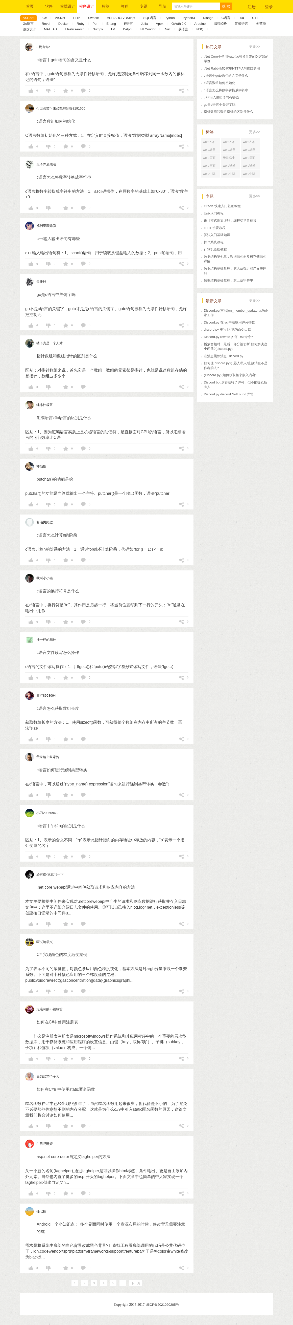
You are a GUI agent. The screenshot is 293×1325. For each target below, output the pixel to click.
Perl (95, 24)
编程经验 (220, 24)
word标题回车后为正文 (210, 151)
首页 (30, 6)
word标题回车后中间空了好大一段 (250, 151)
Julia (144, 24)
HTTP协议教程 (215, 228)
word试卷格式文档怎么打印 (230, 166)
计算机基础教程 (215, 249)
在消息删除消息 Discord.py (223, 356)
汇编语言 (241, 24)
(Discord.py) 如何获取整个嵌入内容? (230, 375)
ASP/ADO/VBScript (121, 18)
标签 (105, 6)
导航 (162, 6)
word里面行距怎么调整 (210, 159)
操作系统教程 (214, 242)
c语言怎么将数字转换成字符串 (226, 90)
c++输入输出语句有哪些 (221, 97)
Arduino (200, 24)
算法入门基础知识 (217, 235)
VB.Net (60, 18)
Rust (167, 29)
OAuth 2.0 (179, 24)
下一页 (135, 1283)
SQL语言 (149, 18)
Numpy (97, 29)
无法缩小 (229, 158)
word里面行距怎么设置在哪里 (210, 166)
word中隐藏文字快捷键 (230, 175)
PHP (76, 18)
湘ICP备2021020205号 (162, 1305)
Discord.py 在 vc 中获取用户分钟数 (229, 322)
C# (44, 18)
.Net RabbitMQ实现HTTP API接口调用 (232, 68)
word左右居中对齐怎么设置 (250, 143)
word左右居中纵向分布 (210, 143)
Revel (46, 24)
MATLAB (50, 29)
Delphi (127, 29)
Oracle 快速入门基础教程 (222, 206)
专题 (143, 6)
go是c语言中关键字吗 (219, 104)
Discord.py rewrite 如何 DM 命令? (228, 337)
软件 (49, 6)
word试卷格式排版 (249, 166)
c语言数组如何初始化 (219, 83)
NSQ (199, 29)
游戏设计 (29, 29)
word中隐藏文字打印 (210, 175)
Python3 (189, 18)
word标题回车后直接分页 (230, 151)
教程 (124, 6)
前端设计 (67, 6)
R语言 (128, 24)
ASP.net (28, 18)
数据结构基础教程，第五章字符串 (228, 280)
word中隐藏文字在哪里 (250, 175)
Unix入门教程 (214, 213)
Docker (63, 24)
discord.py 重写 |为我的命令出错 (227, 329)
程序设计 (86, 6)
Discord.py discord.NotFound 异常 (229, 394)
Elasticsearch (74, 29)
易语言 (183, 29)
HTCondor (148, 29)
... (122, 1283)
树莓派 (261, 24)
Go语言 (28, 24)
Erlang (111, 24)
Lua (241, 18)
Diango (208, 18)
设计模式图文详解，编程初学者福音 (230, 220)
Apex (159, 24)
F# (113, 29)
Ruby (80, 24)
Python (169, 18)
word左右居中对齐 (229, 143)
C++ (255, 18)
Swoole (93, 18)
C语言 (226, 18)
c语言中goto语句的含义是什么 (226, 75)
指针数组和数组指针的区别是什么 (228, 112)
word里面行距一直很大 (250, 159)
